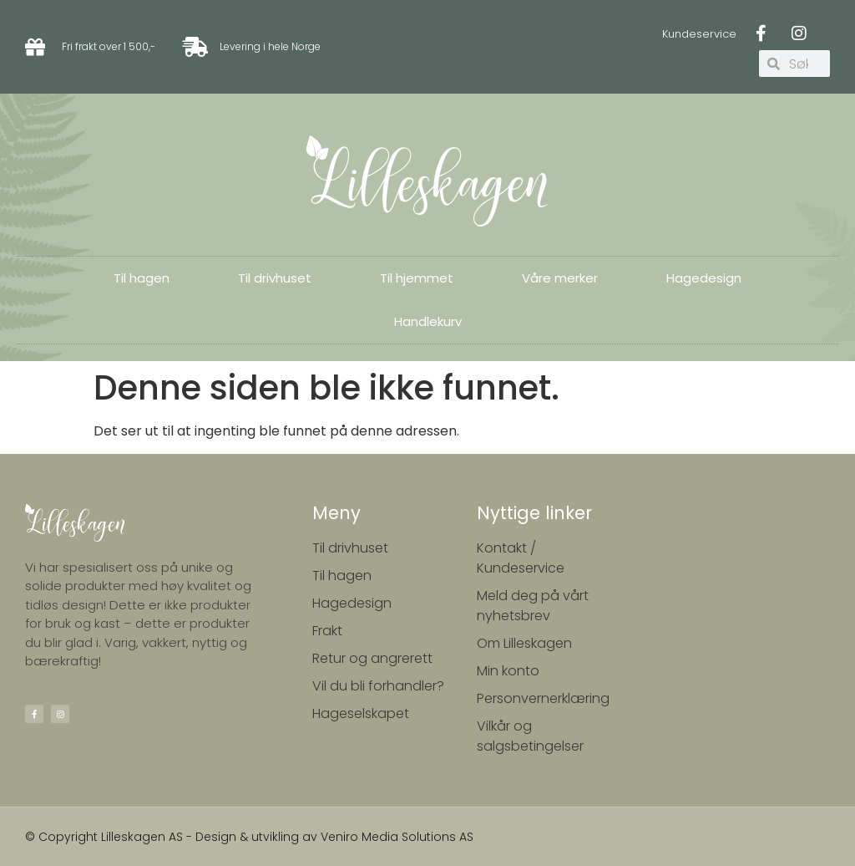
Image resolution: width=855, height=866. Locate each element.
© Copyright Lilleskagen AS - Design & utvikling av (173, 836)
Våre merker (560, 278)
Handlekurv (428, 321)
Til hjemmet (416, 278)
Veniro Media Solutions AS (397, 836)
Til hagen (141, 278)
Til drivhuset (274, 278)
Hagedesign (703, 278)
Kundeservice (699, 34)
